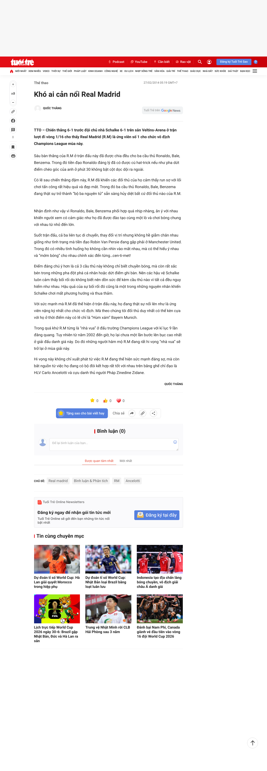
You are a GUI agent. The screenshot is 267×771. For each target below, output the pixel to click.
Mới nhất (21, 71)
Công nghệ (111, 71)
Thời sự (55, 71)
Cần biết (161, 62)
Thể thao (182, 71)
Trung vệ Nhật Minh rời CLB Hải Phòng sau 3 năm (107, 629)
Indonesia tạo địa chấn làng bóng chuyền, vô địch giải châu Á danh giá (159, 582)
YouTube (138, 62)
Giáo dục (195, 71)
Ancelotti (133, 481)
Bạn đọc (245, 71)
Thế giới (67, 71)
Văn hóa (159, 71)
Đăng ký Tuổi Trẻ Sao (234, 62)
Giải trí (170, 71)
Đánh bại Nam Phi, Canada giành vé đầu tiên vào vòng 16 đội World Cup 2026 (158, 632)
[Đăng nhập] (209, 62)
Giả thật (233, 71)
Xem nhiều (34, 71)
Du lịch (128, 71)
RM (116, 481)
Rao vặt (183, 62)
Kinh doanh (95, 71)
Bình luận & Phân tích (91, 481)
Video (46, 71)
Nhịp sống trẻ (144, 71)
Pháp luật (80, 71)
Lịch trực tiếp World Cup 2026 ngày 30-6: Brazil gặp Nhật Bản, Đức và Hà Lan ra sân (56, 634)
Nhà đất (208, 71)
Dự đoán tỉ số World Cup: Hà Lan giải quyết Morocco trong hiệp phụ (57, 582)
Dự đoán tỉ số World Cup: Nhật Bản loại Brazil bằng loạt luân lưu (105, 582)
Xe (121, 71)
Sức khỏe (220, 71)
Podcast (116, 62)
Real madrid (58, 481)
